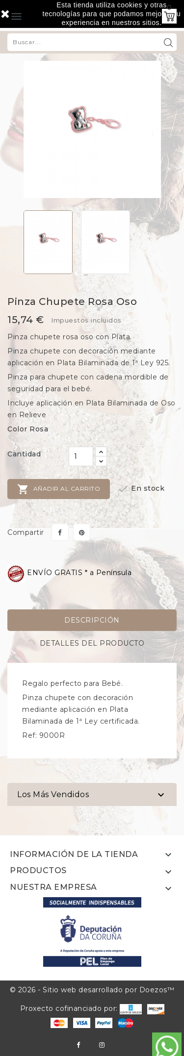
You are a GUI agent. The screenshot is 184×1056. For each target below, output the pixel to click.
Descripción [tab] (92, 620)
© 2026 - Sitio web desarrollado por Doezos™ (92, 989)
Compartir (60, 532)
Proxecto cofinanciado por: (81, 1008)
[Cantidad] (81, 456)
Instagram (101, 1045)
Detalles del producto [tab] (92, 643)
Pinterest (81, 532)
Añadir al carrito (58, 489)
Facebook (78, 1045)
